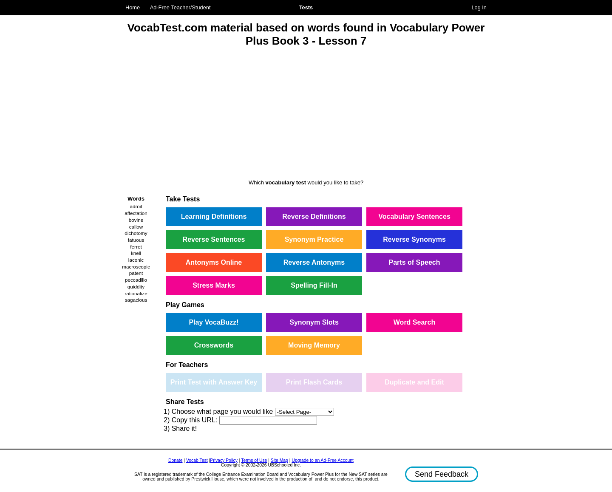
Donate (175, 460)
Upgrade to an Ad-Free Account (323, 460)
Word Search (414, 322)
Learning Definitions (214, 216)
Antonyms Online (214, 262)
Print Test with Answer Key (213, 382)
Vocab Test (197, 460)
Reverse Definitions (314, 216)
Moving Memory (314, 345)
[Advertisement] (306, 114)
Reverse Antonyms (314, 262)
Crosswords (213, 345)
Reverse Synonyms (414, 239)
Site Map (279, 460)
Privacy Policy (224, 460)
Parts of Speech (414, 262)
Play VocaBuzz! (213, 322)
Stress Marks (214, 285)
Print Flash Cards (314, 382)
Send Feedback (441, 474)
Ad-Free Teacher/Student (180, 7)
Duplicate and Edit (414, 382)
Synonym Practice (314, 239)
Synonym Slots (314, 322)
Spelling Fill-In (314, 285)
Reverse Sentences (214, 239)
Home (132, 7)
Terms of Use (254, 460)
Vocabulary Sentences (414, 216)
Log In (479, 7)
